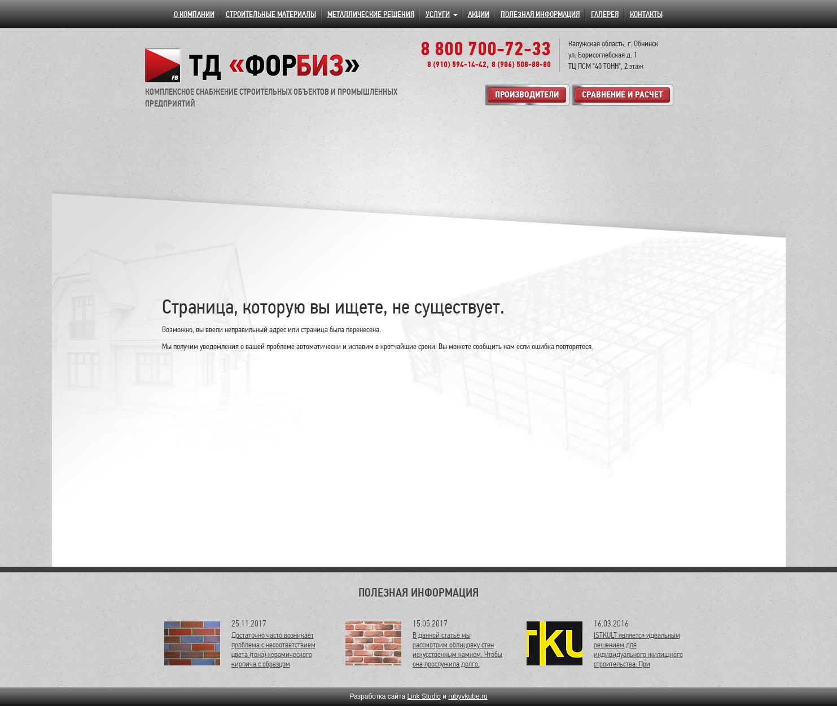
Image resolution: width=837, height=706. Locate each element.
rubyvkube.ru (467, 696)
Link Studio (423, 696)
